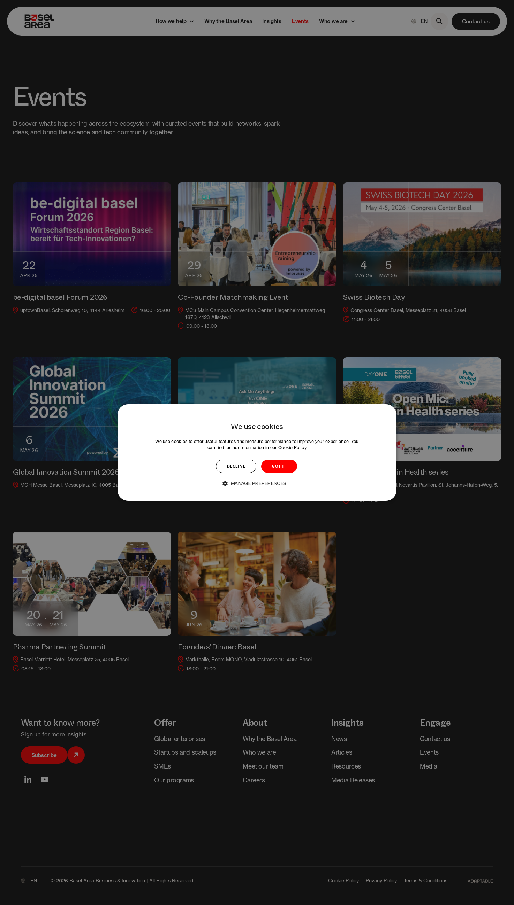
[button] (257, 483)
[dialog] (257, 452)
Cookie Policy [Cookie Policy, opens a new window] (292, 447)
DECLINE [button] (236, 466)
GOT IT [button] (279, 466)
